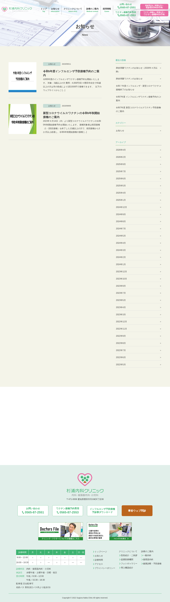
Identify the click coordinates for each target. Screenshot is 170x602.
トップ (44, 10)
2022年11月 (121, 329)
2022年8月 (121, 343)
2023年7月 (121, 293)
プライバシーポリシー (105, 568)
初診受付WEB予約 (154, 7)
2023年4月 (121, 307)
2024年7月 (121, 229)
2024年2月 (121, 257)
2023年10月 (121, 279)
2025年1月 (121, 200)
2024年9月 (121, 214)
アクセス (99, 564)
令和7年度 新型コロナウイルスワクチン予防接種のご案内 (138, 109)
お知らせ (55, 10)
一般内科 (147, 555)
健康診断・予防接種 (152, 563)
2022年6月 (121, 357)
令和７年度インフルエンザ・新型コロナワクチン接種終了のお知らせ (138, 88)
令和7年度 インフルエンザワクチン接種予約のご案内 (138, 99)
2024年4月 (121, 243)
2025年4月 (121, 193)
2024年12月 (121, 207)
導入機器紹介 (127, 568)
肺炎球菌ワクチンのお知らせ (129, 79)
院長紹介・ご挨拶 (129, 555)
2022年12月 (121, 321)
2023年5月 (121, 300)
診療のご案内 (92, 10)
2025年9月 (121, 164)
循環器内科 (148, 559)
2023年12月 (121, 271)
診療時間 (99, 560)
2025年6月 (121, 178)
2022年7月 (121, 350)
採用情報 (107, 10)
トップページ (101, 552)
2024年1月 (121, 264)
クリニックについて (73, 10)
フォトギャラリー (129, 563)
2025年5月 (121, 186)
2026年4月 (121, 150)
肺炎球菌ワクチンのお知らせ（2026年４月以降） (136, 70)
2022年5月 (121, 364)
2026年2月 (121, 157)
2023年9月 (121, 286)
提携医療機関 (127, 559)
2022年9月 (121, 336)
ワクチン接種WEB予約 (154, 14)
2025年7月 (121, 171)
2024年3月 (121, 250)
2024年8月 (121, 221)
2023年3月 (121, 314)
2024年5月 (121, 236)
